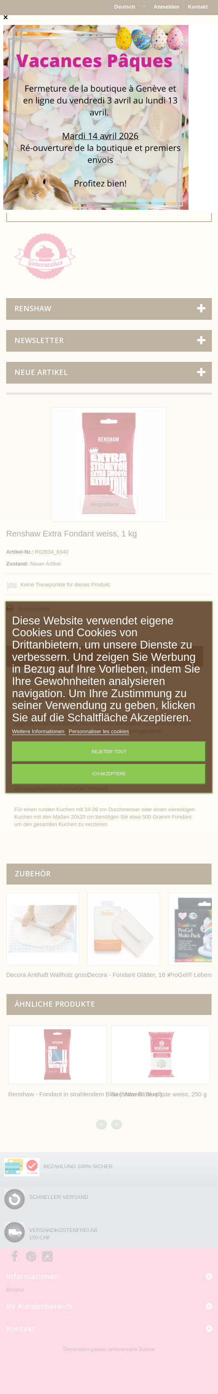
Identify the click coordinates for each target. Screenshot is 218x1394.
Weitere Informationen (39, 731)
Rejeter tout (109, 751)
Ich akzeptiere (109, 774)
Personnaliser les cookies (99, 731)
